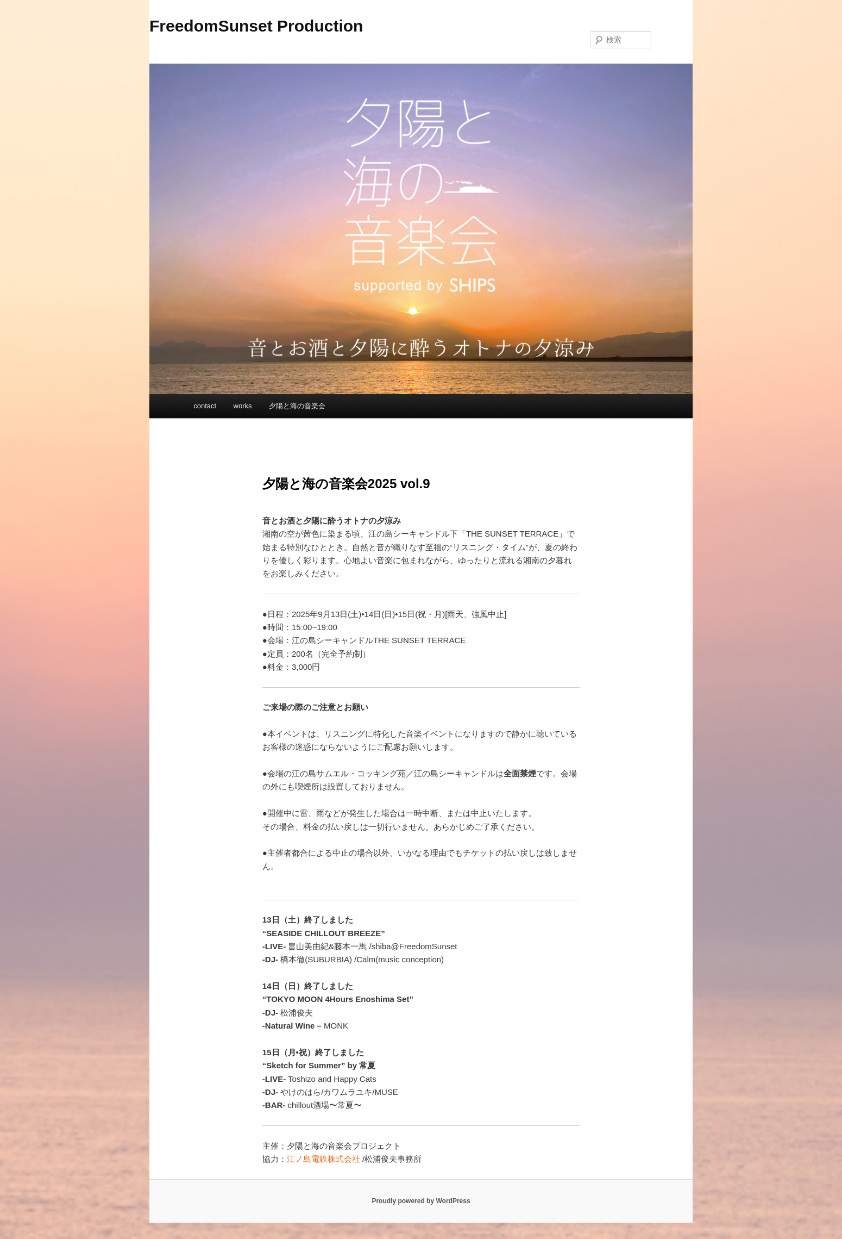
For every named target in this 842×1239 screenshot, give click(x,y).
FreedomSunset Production (256, 26)
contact (204, 406)
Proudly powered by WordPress (421, 1201)
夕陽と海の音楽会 (297, 406)
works (243, 406)
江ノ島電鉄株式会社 (323, 1158)
